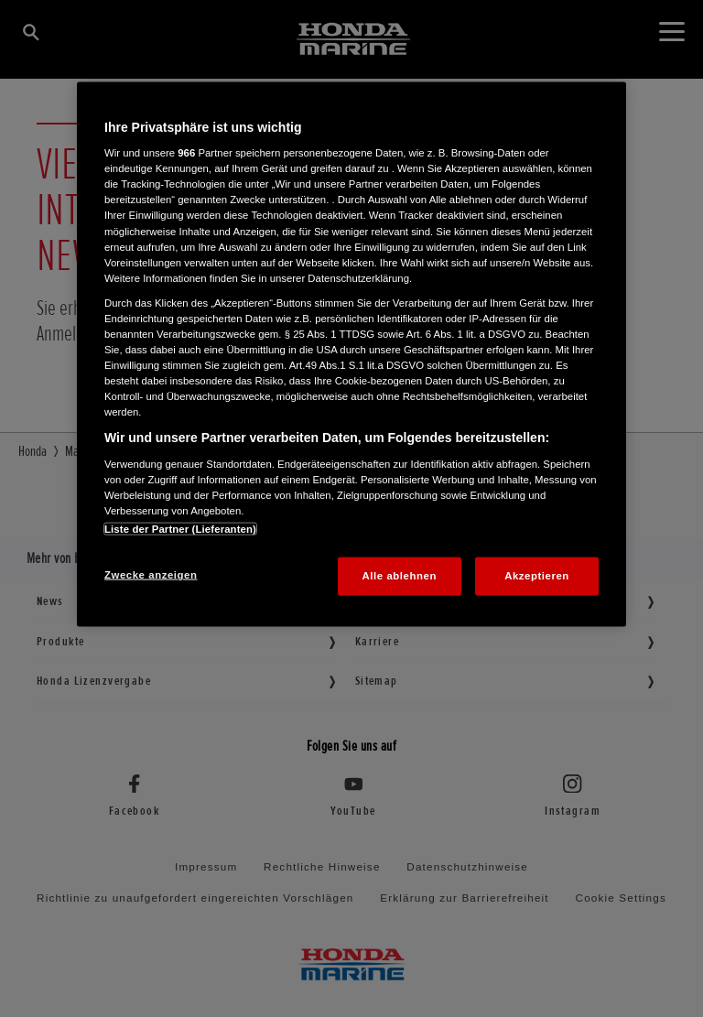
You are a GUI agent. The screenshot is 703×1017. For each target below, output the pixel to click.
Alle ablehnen (399, 575)
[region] (351, 353)
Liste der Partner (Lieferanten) (180, 529)
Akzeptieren (536, 575)
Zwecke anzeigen (150, 574)
